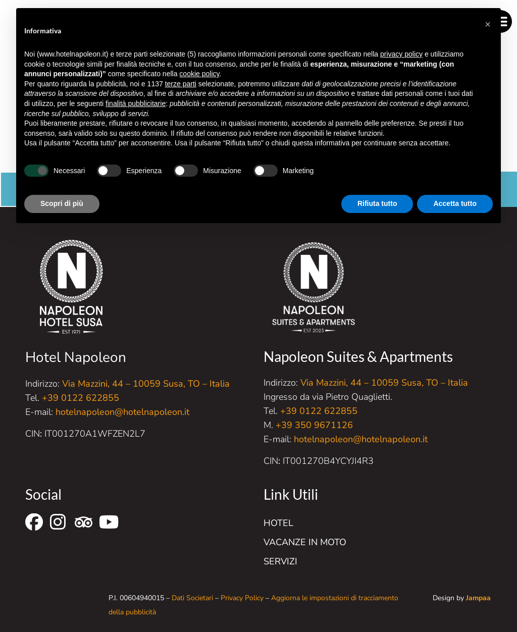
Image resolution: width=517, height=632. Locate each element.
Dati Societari (192, 598)
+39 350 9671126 (314, 425)
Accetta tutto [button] (455, 203)
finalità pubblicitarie (136, 103)
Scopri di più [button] (61, 203)
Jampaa (478, 598)
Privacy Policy (242, 598)
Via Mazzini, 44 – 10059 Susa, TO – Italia (146, 384)
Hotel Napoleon (75, 357)
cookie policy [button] (199, 74)
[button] (488, 24)
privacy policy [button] (401, 54)
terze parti (180, 84)
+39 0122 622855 (80, 398)
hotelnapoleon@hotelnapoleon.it (122, 412)
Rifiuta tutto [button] (377, 203)
